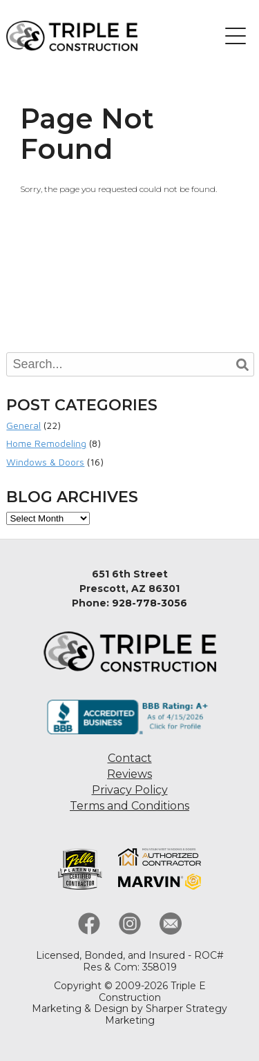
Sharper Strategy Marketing (166, 1014)
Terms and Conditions (129, 805)
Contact (130, 758)
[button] (235, 36)
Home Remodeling (46, 443)
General (23, 425)
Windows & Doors (45, 462)
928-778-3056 (149, 603)
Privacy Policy (130, 789)
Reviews (129, 774)
